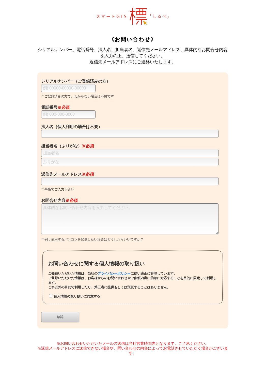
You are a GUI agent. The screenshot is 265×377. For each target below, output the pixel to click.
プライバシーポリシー (114, 279)
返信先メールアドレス (67, 174)
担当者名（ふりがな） (67, 146)
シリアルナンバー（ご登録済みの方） (75, 81)
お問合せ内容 (59, 200)
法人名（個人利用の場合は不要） (71, 127)
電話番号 (55, 107)
